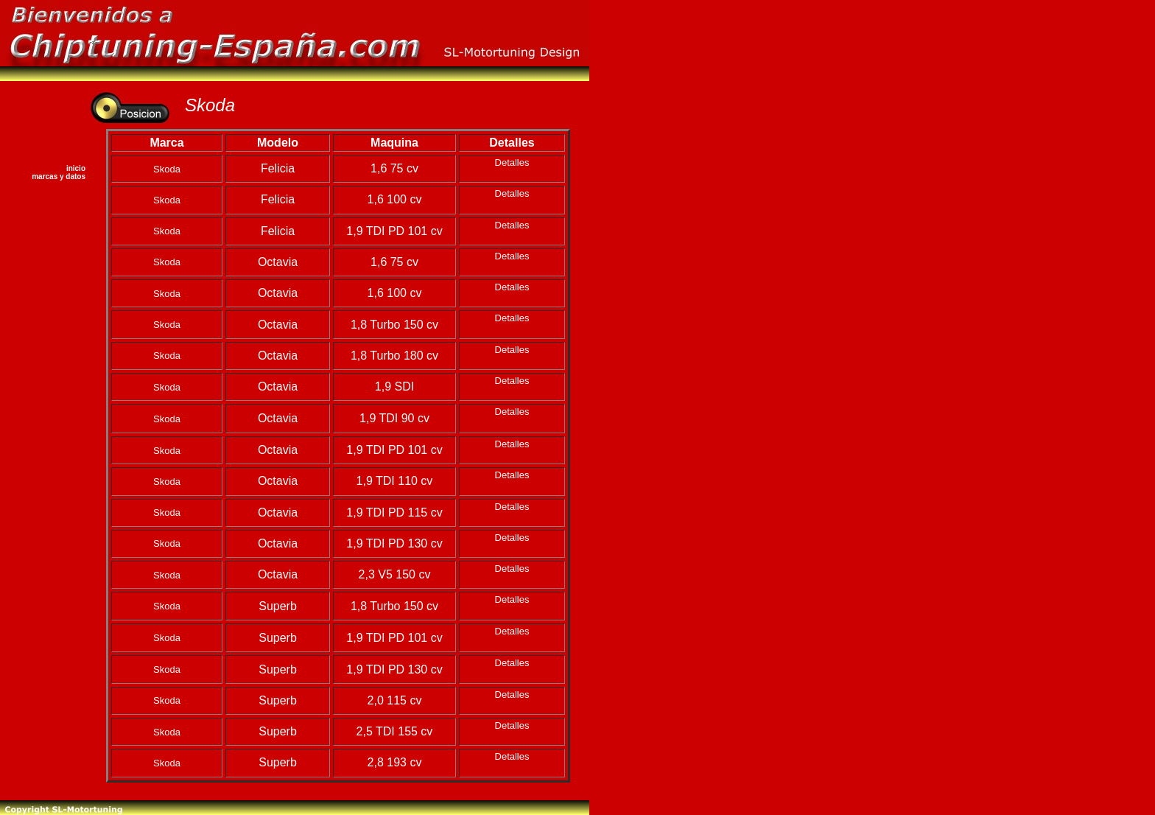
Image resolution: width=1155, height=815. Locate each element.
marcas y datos (58, 176)
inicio (75, 168)
